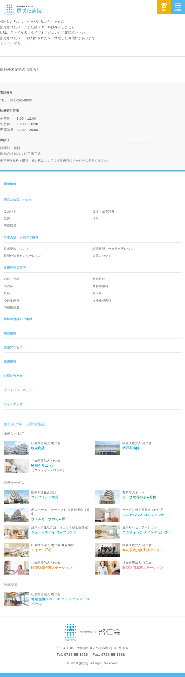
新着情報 (10, 184)
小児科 (8, 286)
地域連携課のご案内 (18, 319)
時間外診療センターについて (24, 255)
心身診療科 (11, 300)
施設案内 (10, 333)
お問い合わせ (13, 376)
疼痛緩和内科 (101, 300)
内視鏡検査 (11, 307)
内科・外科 (11, 279)
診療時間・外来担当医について (114, 249)
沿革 (95, 218)
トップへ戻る (10, 43)
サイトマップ (13, 404)
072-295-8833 (21, 100)
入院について (101, 255)
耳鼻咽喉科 (100, 286)
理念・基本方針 (103, 211)
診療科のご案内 (15, 267)
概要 (7, 218)
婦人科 (97, 293)
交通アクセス (13, 347)
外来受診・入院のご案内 (21, 237)
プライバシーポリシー (19, 390)
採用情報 (10, 361)
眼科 (7, 293)
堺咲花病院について (18, 200)
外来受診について (16, 249)
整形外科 (98, 279)
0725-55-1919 (76, 655)
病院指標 (10, 225)
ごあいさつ (11, 211)
